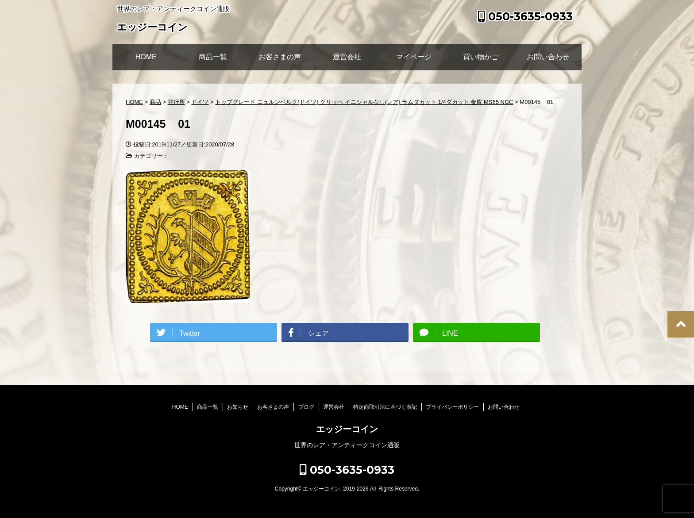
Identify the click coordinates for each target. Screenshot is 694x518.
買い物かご (480, 57)
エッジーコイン (152, 28)
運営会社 (347, 57)
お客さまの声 (279, 57)
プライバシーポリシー (452, 407)
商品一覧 (213, 57)
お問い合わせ (548, 57)
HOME (146, 57)
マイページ (414, 57)
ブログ (306, 407)
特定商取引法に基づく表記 (385, 407)
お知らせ (237, 407)
